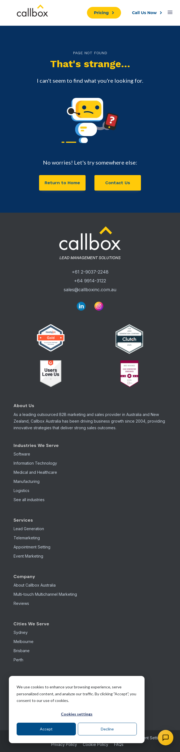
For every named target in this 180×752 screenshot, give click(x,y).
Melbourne (24, 641)
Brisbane (22, 650)
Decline (107, 729)
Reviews (21, 603)
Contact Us (117, 182)
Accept (46, 729)
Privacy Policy (64, 744)
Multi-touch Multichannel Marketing (45, 594)
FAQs (119, 744)
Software (22, 454)
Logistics (21, 490)
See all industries (29, 499)
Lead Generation (29, 528)
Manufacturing (27, 481)
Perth (18, 659)
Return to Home (62, 182)
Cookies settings (76, 714)
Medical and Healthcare (35, 472)
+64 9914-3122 (90, 280)
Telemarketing (27, 537)
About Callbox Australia (35, 585)
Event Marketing (28, 556)
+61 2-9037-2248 (90, 272)
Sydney (21, 632)
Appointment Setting (32, 547)
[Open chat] (165, 737)
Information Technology (35, 463)
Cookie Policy (95, 744)
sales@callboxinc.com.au (90, 289)
